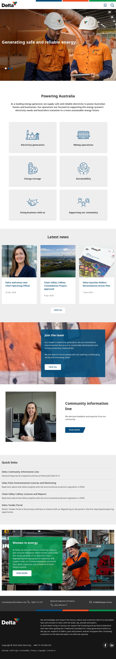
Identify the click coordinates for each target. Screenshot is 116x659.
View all (53, 367)
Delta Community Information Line (20, 471)
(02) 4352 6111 (60, 605)
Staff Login (14, 650)
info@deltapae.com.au (102, 602)
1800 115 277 (37, 602)
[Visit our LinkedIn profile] (111, 645)
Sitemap (5, 650)
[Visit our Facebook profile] (105, 645)
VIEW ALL (58, 310)
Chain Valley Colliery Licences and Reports (24, 494)
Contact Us (51, 650)
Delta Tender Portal (12, 505)
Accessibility (24, 650)
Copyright (42, 650)
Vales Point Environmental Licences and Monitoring (29, 482)
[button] (6, 68)
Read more (74, 429)
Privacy (33, 650)
